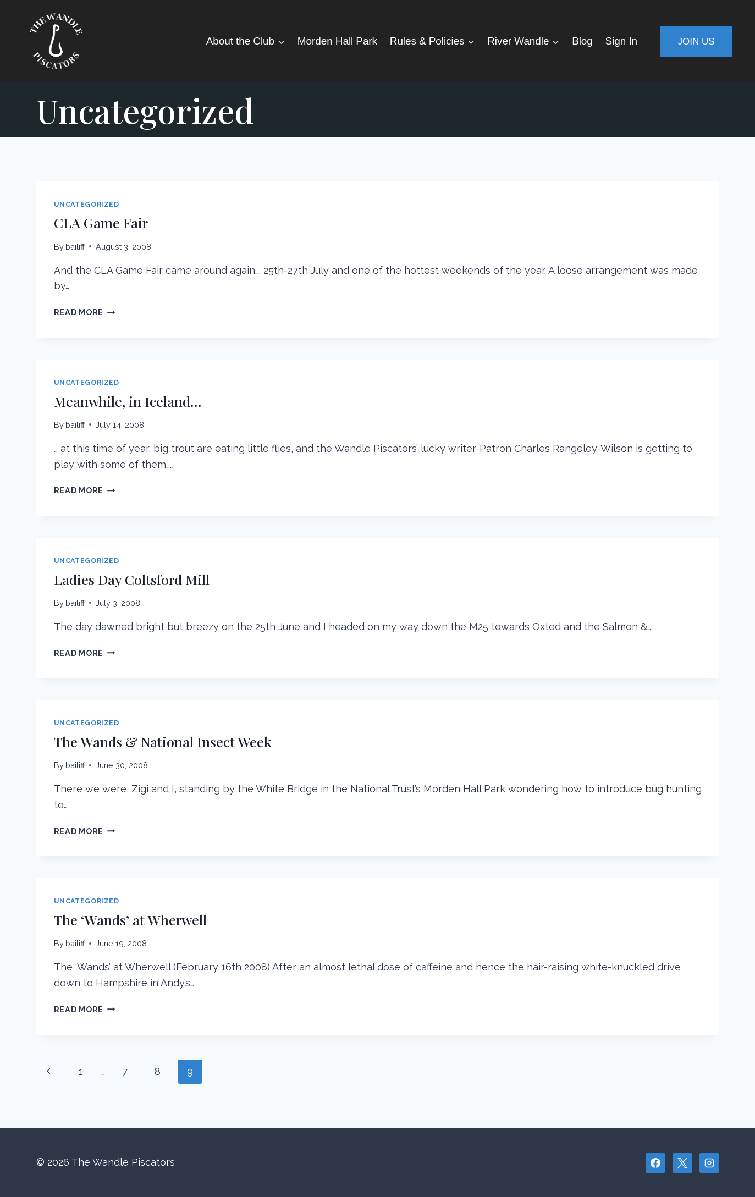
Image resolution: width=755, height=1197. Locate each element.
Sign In (621, 41)
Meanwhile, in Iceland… (130, 401)
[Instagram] (709, 1163)
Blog (582, 41)
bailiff (75, 246)
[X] (682, 1163)
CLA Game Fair (103, 222)
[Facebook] (655, 1163)
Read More (84, 312)
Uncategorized (86, 204)
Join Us (695, 41)
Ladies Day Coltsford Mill (134, 579)
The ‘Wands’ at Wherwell (132, 919)
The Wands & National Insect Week (165, 741)
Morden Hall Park (337, 41)
